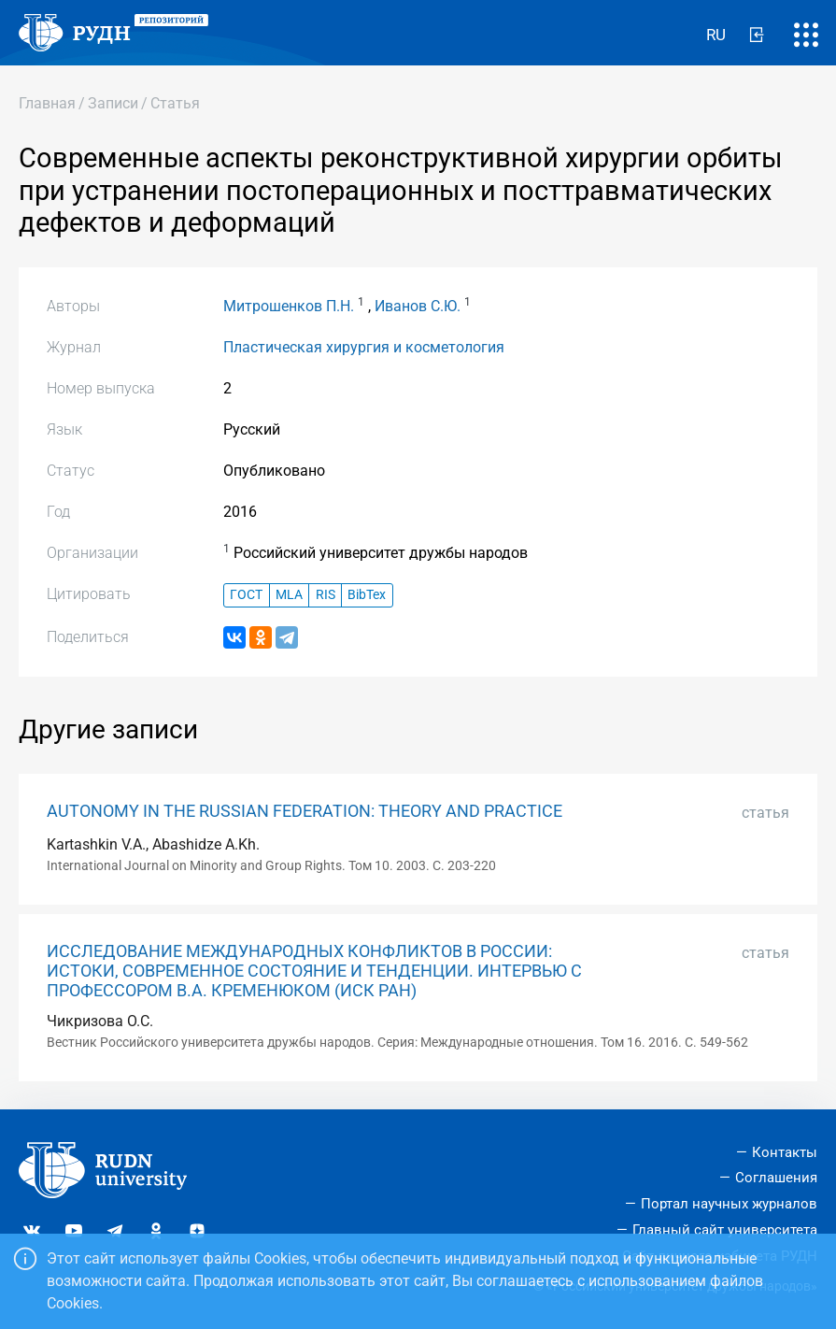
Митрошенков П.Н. (288, 306)
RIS (325, 595)
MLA (289, 595)
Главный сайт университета (724, 1230)
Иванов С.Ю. (418, 306)
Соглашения (776, 1177)
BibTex (366, 595)
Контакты (784, 1152)
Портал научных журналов (729, 1203)
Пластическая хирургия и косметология (363, 347)
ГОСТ (246, 595)
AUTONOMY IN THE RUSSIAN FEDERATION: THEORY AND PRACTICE (304, 811)
